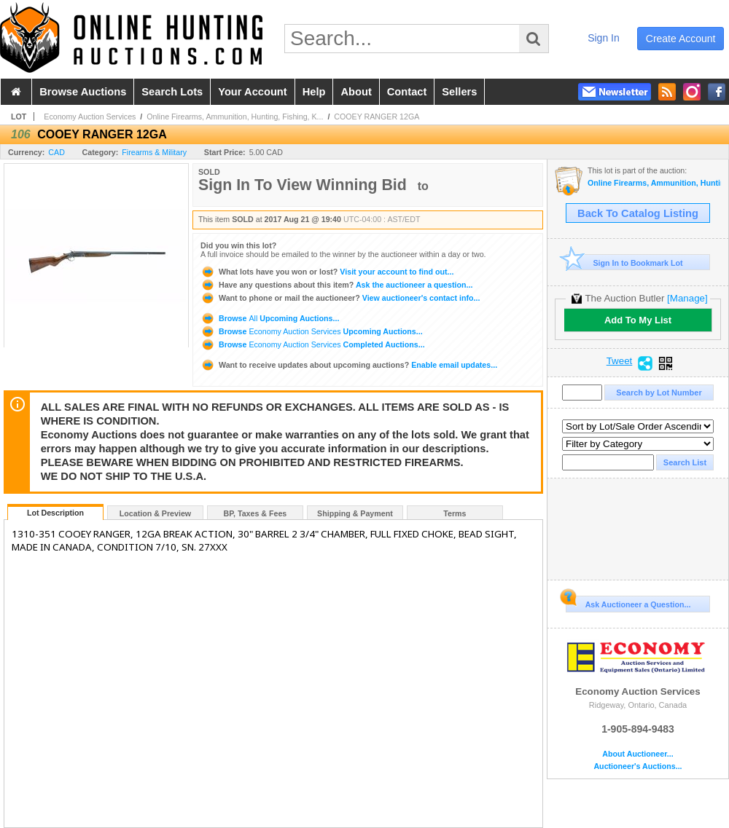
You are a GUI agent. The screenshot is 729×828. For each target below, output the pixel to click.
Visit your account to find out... (326, 271)
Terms (454, 513)
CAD (56, 152)
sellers (459, 92)
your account (252, 92)
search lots (172, 92)
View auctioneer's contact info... (340, 297)
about (355, 92)
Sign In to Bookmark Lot (624, 262)
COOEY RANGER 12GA (376, 116)
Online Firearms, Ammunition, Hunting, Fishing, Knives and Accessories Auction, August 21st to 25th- (654, 183)
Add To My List (637, 320)
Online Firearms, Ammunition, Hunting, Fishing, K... (235, 116)
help (314, 92)
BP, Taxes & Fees (255, 513)
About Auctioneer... (637, 754)
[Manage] (687, 298)
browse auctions (82, 92)
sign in (604, 38)
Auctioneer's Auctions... (637, 766)
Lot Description (55, 512)
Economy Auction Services (90, 116)
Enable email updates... (348, 364)
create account (681, 38)
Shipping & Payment (355, 513)
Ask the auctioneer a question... (336, 284)
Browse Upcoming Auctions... (269, 318)
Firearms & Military (154, 152)
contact (407, 92)
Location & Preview (155, 513)
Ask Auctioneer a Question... (628, 602)
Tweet (620, 361)
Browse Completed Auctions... (312, 344)
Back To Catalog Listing (637, 213)
